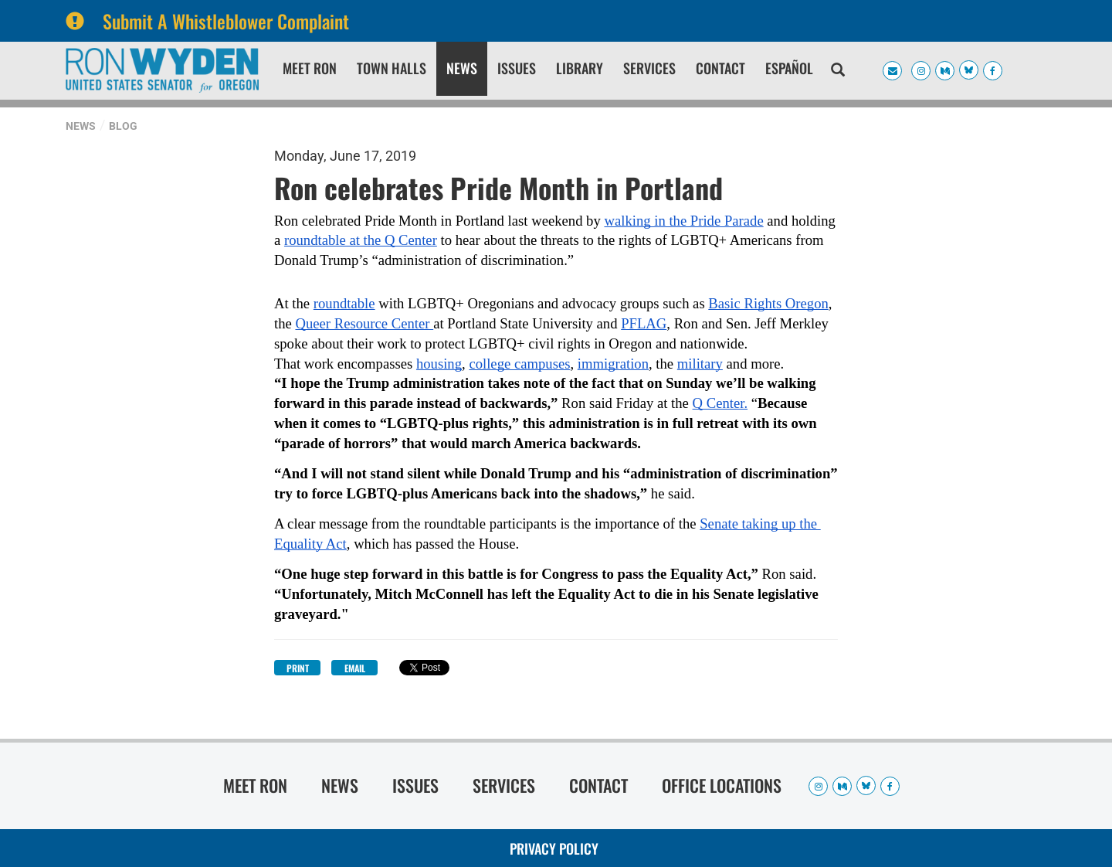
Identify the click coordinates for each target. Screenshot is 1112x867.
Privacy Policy (554, 848)
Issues (516, 68)
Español (789, 68)
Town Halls (391, 68)
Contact (720, 68)
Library (579, 68)
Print (297, 668)
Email (354, 668)
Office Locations (721, 785)
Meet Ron (310, 68)
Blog (123, 126)
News (461, 68)
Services (649, 68)
